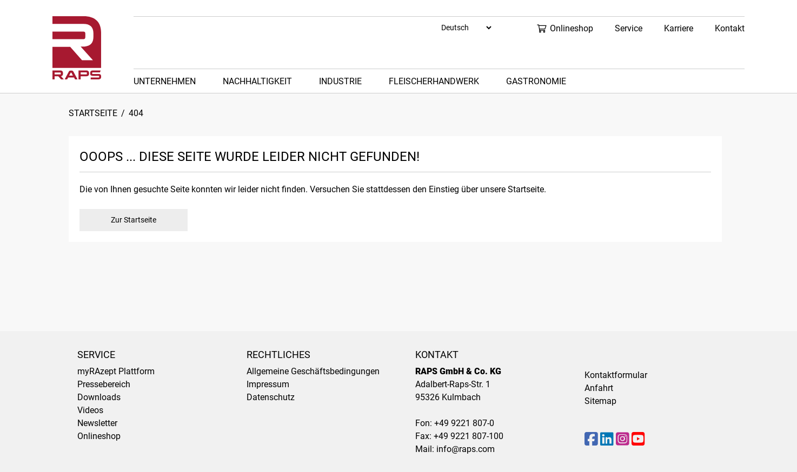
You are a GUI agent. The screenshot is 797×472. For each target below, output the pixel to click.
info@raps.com (465, 449)
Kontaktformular (616, 375)
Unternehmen (165, 81)
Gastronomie (536, 81)
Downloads (99, 397)
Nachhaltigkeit (257, 81)
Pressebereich (103, 384)
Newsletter (97, 423)
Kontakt (730, 28)
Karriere (678, 28)
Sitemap (600, 401)
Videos (90, 410)
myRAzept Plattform (116, 371)
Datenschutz (271, 397)
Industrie (340, 81)
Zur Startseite (133, 219)
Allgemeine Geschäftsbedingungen (313, 371)
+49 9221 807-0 (464, 423)
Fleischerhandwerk (434, 81)
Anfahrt (599, 388)
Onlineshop (564, 28)
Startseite (93, 113)
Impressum (268, 384)
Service (628, 28)
